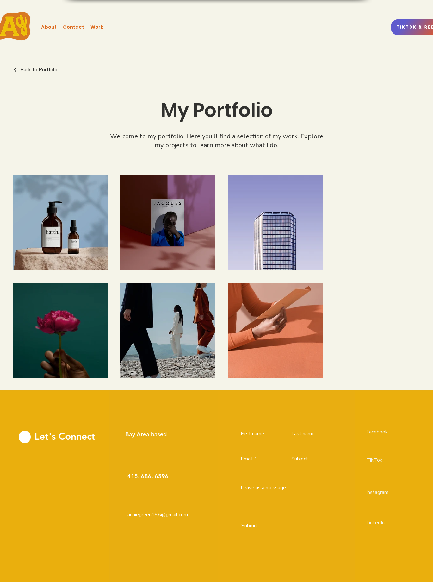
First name (252, 433)
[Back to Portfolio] (36, 69)
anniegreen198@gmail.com (157, 514)
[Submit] (285, 525)
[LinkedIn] (388, 522)
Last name (303, 433)
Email (247, 458)
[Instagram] (388, 492)
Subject (299, 458)
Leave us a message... (265, 487)
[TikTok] (388, 460)
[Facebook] (388, 432)
